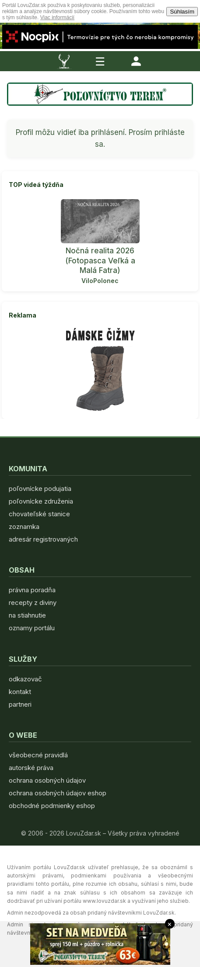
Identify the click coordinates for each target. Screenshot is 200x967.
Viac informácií (57, 17)
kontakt (20, 691)
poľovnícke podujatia (40, 488)
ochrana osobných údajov (47, 780)
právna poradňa (32, 590)
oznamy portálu (32, 628)
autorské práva (31, 767)
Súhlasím (182, 11)
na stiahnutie (27, 615)
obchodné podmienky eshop (52, 805)
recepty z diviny (32, 602)
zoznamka (24, 526)
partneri (20, 704)
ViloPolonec (100, 280)
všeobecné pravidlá (38, 755)
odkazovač (25, 679)
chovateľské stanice (39, 514)
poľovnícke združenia (41, 501)
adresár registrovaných (43, 539)
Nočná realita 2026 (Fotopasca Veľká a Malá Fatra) (100, 260)
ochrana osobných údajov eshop (57, 793)
